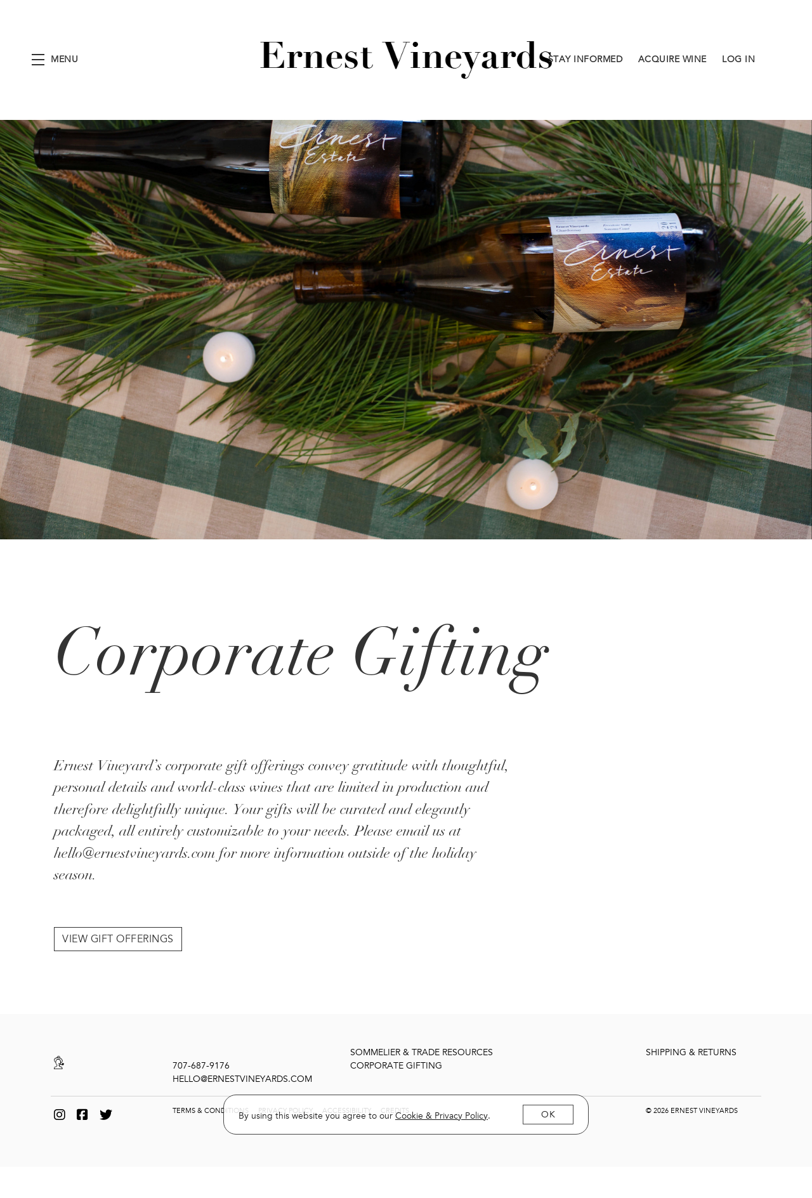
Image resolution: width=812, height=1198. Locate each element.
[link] (441, 1115)
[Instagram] (59, 1113)
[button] (55, 60)
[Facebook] (82, 1113)
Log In (738, 59)
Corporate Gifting (396, 1063)
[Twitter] (106, 1113)
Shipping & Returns (691, 1049)
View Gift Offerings (118, 936)
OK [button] (548, 1114)
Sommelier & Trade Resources (421, 1049)
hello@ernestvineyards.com (242, 1076)
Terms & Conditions (211, 1108)
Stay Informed (585, 59)
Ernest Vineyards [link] (406, 60)
